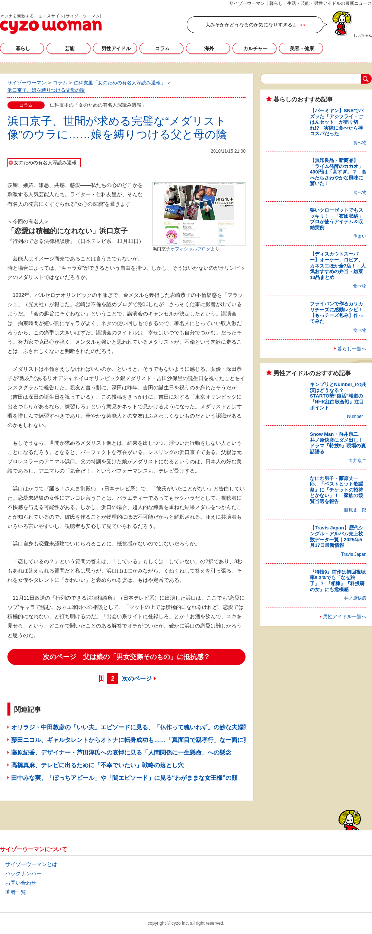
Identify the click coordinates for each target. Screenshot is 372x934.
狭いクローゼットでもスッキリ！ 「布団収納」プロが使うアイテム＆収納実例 (336, 218)
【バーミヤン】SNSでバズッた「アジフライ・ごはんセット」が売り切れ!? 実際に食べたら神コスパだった (336, 122)
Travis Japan (353, 554)
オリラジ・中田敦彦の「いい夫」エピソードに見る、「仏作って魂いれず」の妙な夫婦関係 (133, 727)
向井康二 (357, 460)
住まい (359, 236)
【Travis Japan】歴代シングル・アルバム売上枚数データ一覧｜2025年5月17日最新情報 (336, 536)
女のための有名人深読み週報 (45, 162)
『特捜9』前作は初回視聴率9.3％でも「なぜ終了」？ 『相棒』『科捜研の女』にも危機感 (338, 580)
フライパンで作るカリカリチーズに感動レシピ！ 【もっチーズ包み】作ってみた (339, 312)
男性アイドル (116, 48)
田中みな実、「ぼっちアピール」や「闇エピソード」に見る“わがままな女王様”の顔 (124, 778)
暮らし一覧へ (351, 348)
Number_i (356, 416)
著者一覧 (15, 892)
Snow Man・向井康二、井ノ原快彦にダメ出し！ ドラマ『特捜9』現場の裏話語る (339, 442)
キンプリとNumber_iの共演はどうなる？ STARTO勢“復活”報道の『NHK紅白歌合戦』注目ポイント (338, 396)
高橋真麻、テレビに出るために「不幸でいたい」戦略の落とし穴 (97, 765)
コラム (162, 48)
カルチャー (255, 48)
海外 (209, 48)
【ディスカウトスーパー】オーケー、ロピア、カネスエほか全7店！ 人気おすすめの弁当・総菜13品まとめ (338, 265)
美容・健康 (302, 48)
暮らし (23, 48)
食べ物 (359, 142)
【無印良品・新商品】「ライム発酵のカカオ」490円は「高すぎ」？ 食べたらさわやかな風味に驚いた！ (338, 172)
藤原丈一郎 (355, 510)
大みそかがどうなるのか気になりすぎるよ (251, 24)
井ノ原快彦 (355, 598)
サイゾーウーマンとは (31, 864)
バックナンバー (23, 873)
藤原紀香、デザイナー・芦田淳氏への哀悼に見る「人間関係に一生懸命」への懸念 (121, 752)
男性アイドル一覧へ (344, 616)
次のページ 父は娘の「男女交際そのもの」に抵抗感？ (126, 657)
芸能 (69, 48)
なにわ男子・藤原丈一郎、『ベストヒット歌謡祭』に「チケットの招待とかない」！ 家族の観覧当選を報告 (336, 490)
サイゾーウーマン (51, 24)
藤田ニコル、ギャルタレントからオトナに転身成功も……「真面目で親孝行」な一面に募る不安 (139, 740)
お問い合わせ (20, 883)
